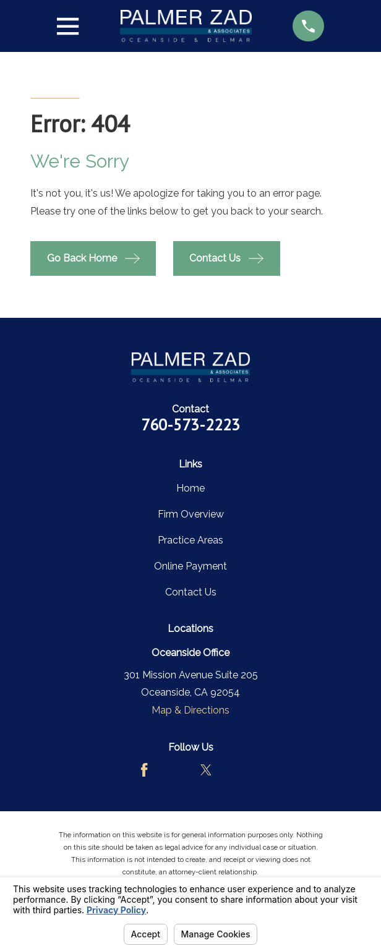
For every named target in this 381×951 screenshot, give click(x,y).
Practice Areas (190, 540)
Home (190, 488)
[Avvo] (175, 770)
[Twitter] (206, 770)
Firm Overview (191, 514)
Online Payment (190, 566)
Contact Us (190, 592)
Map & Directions (190, 710)
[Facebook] (144, 770)
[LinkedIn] (236, 770)
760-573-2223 (190, 424)
